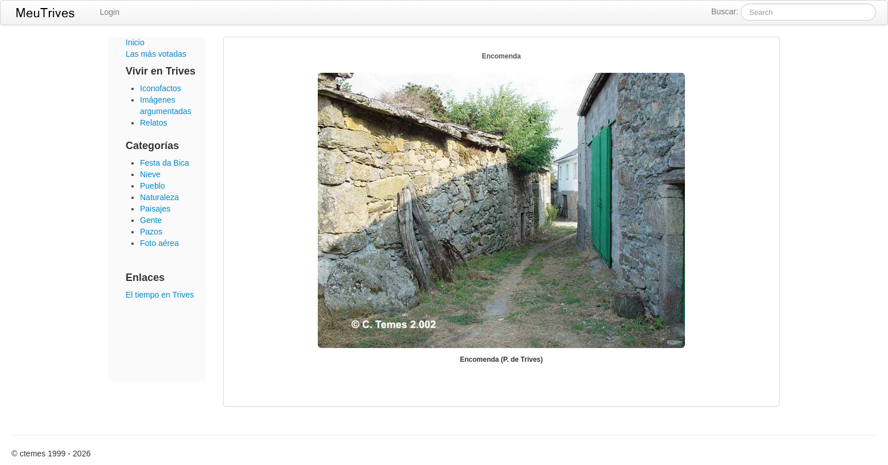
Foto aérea (159, 243)
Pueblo (152, 185)
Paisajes (155, 208)
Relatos (153, 122)
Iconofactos (160, 88)
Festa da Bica (164, 162)
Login (109, 12)
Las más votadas (156, 53)
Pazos (151, 231)
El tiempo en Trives (160, 294)
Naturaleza (159, 197)
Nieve (150, 174)
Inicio (135, 42)
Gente (151, 220)
